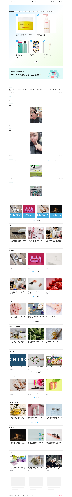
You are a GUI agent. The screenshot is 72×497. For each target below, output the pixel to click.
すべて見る (36, 61)
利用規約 (23, 495)
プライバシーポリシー (28, 495)
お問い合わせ (33, 495)
